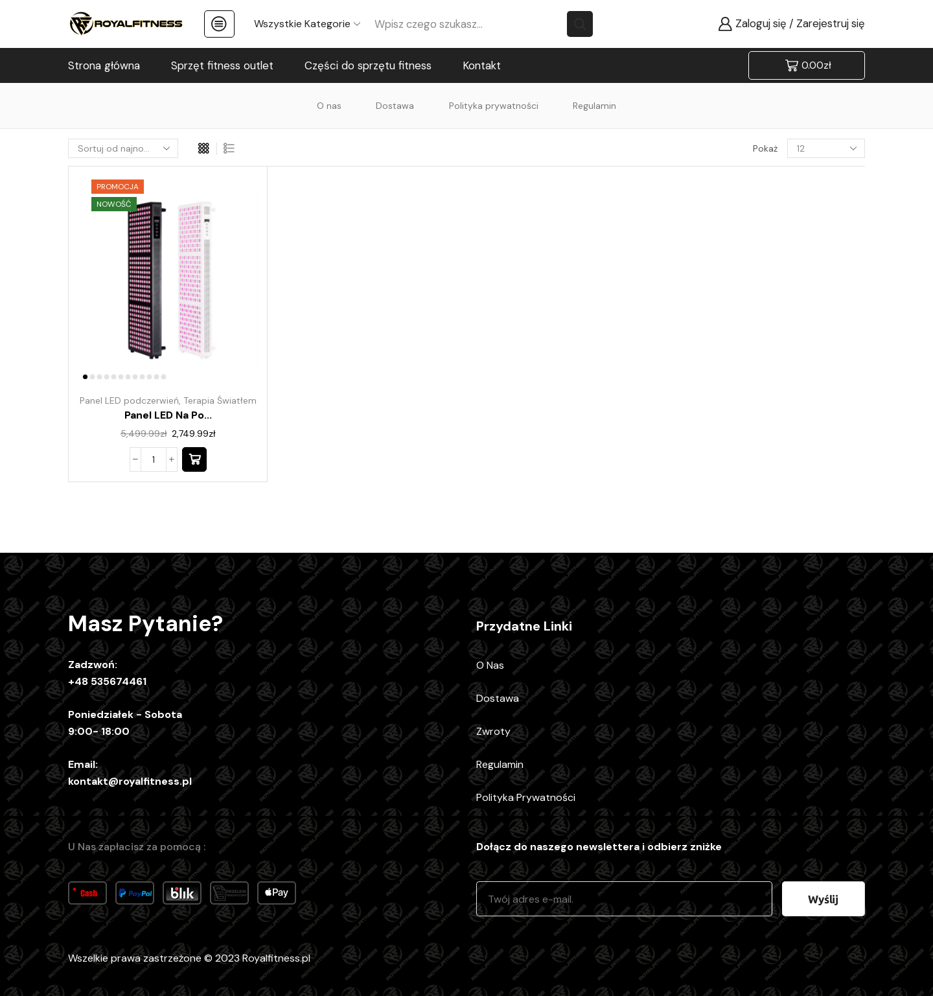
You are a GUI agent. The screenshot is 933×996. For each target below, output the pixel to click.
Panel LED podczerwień (129, 400)
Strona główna (104, 65)
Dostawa (395, 105)
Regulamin (594, 105)
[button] (194, 459)
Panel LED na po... (168, 415)
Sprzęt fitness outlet (222, 65)
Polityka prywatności (493, 105)
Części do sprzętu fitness (368, 65)
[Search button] (580, 24)
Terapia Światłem (220, 400)
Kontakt (482, 65)
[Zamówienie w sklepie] (123, 148)
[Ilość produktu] (153, 459)
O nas (329, 105)
